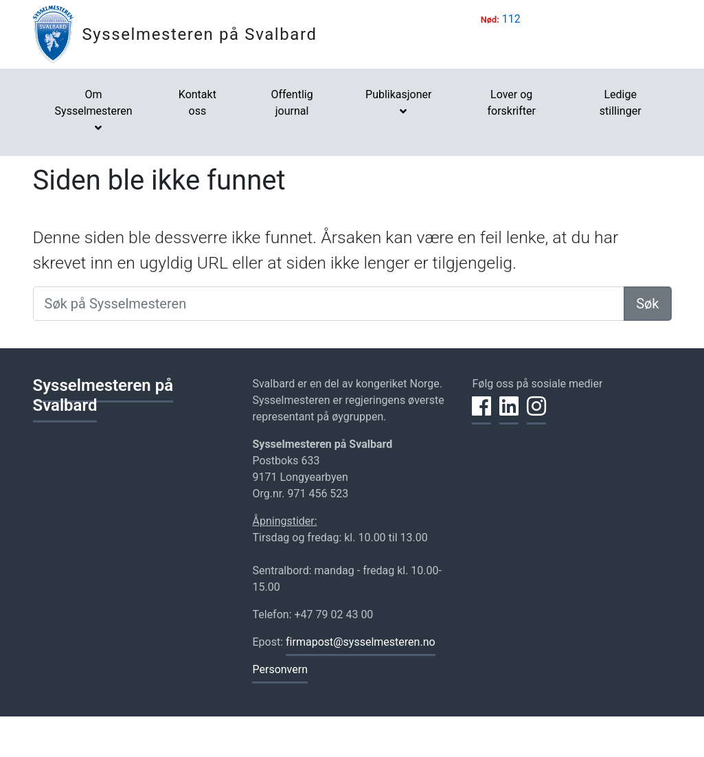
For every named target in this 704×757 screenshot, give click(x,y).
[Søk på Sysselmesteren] (329, 303)
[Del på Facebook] (481, 414)
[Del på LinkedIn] (509, 414)
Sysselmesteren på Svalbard (199, 34)
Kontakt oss (197, 102)
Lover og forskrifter (511, 102)
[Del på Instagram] (536, 414)
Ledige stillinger (620, 102)
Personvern (280, 669)
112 (511, 18)
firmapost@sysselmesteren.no (360, 641)
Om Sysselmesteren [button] (94, 102)
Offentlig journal (292, 102)
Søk (647, 303)
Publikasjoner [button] (398, 94)
